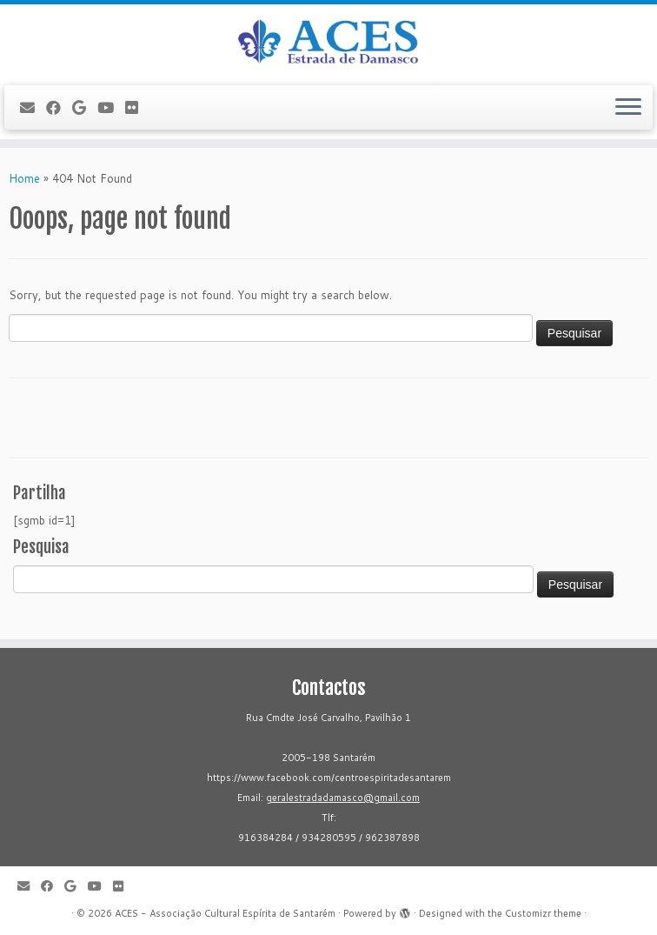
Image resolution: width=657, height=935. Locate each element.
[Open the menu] (628, 108)
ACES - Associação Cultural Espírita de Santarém (225, 913)
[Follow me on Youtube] (111, 107)
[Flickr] (137, 107)
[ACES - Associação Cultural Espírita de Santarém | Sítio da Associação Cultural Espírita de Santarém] (328, 42)
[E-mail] (33, 107)
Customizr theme (543, 913)
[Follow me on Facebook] (59, 107)
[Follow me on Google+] (84, 107)
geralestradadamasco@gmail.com (343, 798)
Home (24, 178)
